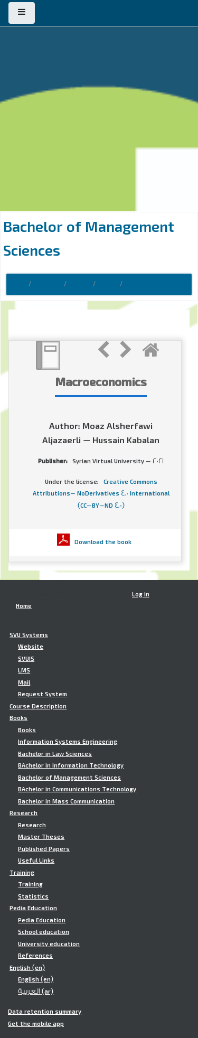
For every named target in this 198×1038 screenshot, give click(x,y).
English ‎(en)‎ (27, 968)
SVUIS (26, 658)
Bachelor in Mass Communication (66, 801)
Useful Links (36, 860)
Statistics (33, 896)
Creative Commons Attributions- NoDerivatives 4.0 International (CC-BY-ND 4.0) (101, 494)
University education (49, 944)
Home (16, 284)
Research (23, 813)
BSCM (108, 284)
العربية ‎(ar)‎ (35, 991)
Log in (140, 594)
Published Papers (44, 849)
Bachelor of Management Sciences (69, 777)
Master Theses (41, 837)
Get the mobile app (36, 1024)
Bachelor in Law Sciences (55, 754)
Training (22, 872)
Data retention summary (44, 1011)
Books (80, 284)
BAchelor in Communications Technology (77, 789)
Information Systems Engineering (67, 741)
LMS (24, 670)
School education (43, 932)
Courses (47, 284)
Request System (42, 694)
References (35, 955)
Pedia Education (33, 908)
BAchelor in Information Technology (71, 765)
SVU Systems (29, 635)
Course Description (38, 706)
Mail (24, 682)
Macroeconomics (151, 284)
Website (30, 646)
